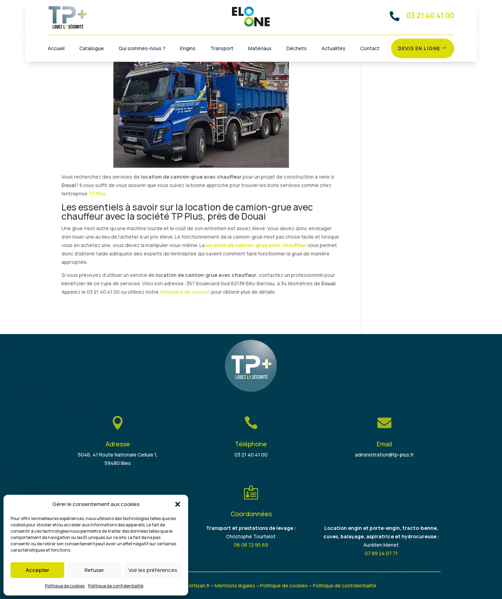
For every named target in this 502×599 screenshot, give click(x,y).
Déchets (296, 49)
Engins (188, 49)
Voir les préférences (152, 570)
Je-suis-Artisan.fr (190, 585)
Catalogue (91, 49)
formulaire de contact (185, 291)
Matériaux (260, 49)
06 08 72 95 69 (251, 544)
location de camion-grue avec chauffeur (256, 245)
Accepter (37, 570)
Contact (369, 49)
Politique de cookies (65, 586)
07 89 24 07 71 (381, 553)
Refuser (94, 570)
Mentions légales (235, 585)
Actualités (333, 49)
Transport (221, 49)
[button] (177, 504)
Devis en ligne (419, 48)
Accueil (56, 49)
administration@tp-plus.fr (384, 454)
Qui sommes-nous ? (142, 49)
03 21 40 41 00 (251, 454)
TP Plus (97, 193)
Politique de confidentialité (115, 586)
